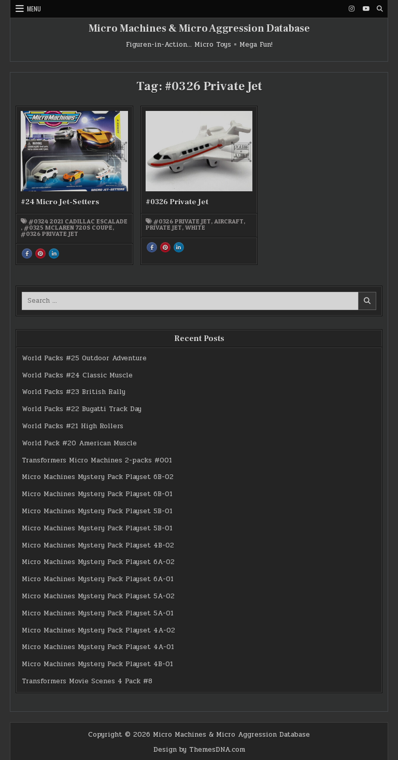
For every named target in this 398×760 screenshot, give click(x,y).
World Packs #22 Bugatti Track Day (81, 409)
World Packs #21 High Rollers (72, 426)
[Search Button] (380, 9)
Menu (34, 8)
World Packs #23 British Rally (73, 392)
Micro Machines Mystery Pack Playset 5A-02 (98, 596)
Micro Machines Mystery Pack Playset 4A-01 (98, 647)
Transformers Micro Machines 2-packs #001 (97, 460)
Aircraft (229, 221)
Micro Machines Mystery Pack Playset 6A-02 (98, 562)
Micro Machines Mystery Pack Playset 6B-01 (97, 494)
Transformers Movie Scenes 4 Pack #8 (87, 681)
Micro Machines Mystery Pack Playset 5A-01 (98, 613)
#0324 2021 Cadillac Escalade (78, 221)
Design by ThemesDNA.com (199, 749)
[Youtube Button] (366, 9)
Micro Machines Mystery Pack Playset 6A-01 (98, 579)
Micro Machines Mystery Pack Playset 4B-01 (97, 664)
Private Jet (164, 227)
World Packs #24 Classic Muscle (77, 375)
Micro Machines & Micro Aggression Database (199, 28)
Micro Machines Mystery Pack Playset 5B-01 (97, 511)
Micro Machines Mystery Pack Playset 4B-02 (98, 545)
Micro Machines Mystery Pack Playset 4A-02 (98, 630)
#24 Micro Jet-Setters (60, 202)
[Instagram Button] (352, 9)
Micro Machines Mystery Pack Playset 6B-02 (98, 477)
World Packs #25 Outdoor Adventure (84, 358)
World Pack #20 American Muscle (79, 443)
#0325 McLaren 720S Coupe (68, 227)
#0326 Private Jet (49, 234)
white (195, 227)
